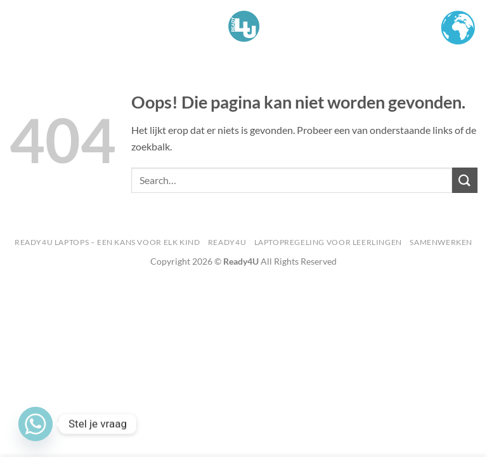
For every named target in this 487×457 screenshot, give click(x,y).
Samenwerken (441, 242)
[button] (17, 26)
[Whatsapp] (35, 424)
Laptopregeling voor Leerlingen (328, 242)
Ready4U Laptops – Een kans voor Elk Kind (107, 242)
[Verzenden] (464, 180)
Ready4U (227, 242)
